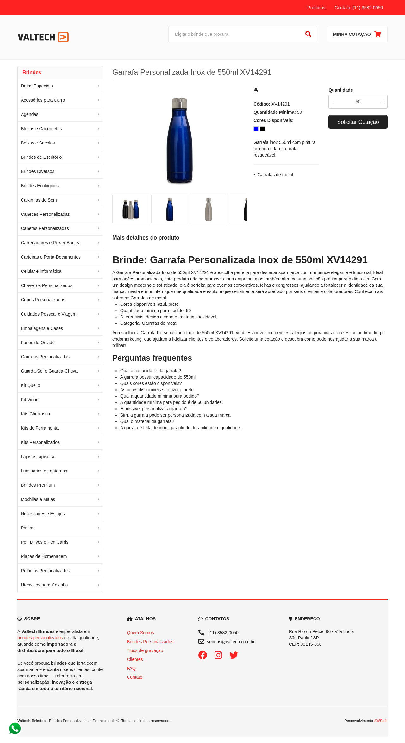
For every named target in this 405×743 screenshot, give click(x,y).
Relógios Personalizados (45, 570)
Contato (134, 677)
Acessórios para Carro (43, 100)
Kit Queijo (30, 385)
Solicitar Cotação (358, 122)
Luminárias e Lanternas (44, 470)
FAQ (131, 668)
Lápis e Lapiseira (37, 456)
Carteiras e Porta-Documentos (51, 256)
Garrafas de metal (275, 174)
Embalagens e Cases (42, 328)
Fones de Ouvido (38, 342)
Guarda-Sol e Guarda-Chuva (49, 371)
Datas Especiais (37, 85)
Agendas (29, 114)
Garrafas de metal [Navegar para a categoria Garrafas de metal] (148, 297)
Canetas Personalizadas (45, 228)
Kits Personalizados (40, 442)
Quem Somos (140, 632)
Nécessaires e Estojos (43, 513)
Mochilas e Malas (38, 499)
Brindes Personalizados (150, 641)
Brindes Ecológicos (40, 185)
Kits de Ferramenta (40, 428)
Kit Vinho (30, 399)
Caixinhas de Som (39, 199)
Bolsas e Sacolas (38, 142)
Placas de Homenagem (44, 556)
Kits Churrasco (35, 413)
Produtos (316, 7)
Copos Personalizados (43, 299)
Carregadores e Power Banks (50, 242)
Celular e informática (41, 271)
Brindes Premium (38, 485)
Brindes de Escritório (41, 157)
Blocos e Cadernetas (41, 128)
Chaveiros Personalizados (46, 285)
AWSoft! (381, 721)
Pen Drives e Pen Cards (44, 542)
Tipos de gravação (145, 650)
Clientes (135, 659)
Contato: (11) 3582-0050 (358, 7)
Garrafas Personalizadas (45, 356)
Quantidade (340, 90)
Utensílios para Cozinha (44, 584)
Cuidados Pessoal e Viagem (49, 314)
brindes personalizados (40, 637)
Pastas (27, 527)
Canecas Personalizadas (45, 214)
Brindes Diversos (37, 171)
